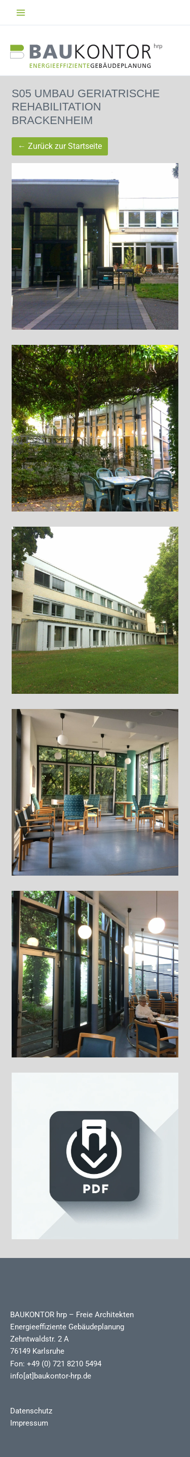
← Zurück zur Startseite (60, 146)
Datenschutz (31, 1410)
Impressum (29, 1423)
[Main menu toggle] (20, 12)
